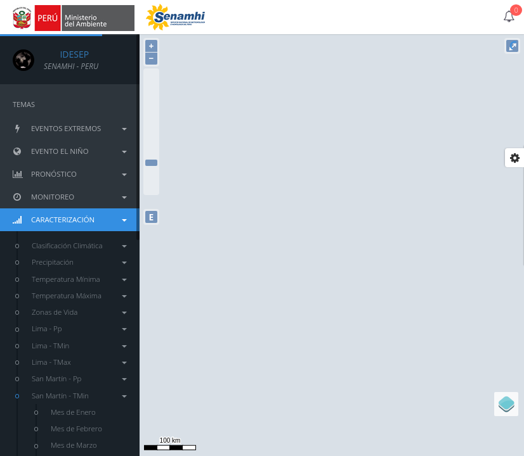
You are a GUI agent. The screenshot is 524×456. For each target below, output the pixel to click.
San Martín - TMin (79, 395)
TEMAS (24, 104)
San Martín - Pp (79, 378)
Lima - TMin (79, 345)
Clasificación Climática (79, 245)
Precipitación (79, 262)
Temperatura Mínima (79, 279)
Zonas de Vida (79, 312)
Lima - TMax (79, 362)
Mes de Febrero (76, 428)
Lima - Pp (79, 328)
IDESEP (66, 54)
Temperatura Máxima (79, 295)
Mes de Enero (73, 412)
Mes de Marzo (74, 445)
